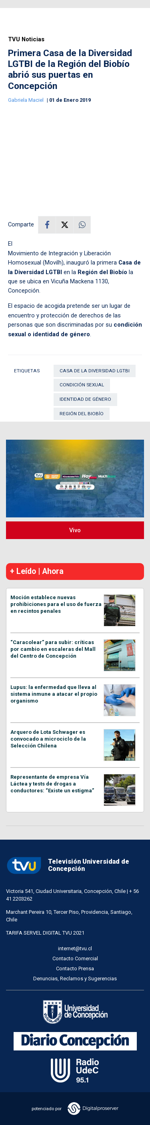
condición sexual (82, 385)
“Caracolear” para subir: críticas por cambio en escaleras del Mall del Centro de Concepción (53, 649)
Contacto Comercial (75, 958)
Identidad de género (85, 399)
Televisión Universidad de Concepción (67, 865)
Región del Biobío (82, 413)
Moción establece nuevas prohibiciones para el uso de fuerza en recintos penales (56, 604)
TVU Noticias (26, 39)
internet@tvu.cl (75, 948)
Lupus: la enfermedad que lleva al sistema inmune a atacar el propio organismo (53, 694)
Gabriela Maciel (26, 100)
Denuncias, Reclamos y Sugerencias (75, 979)
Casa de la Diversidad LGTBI (95, 371)
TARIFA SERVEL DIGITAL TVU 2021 (45, 933)
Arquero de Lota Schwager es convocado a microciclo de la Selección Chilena (48, 739)
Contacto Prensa (75, 968)
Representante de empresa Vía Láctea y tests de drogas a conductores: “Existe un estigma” (52, 784)
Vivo (75, 530)
